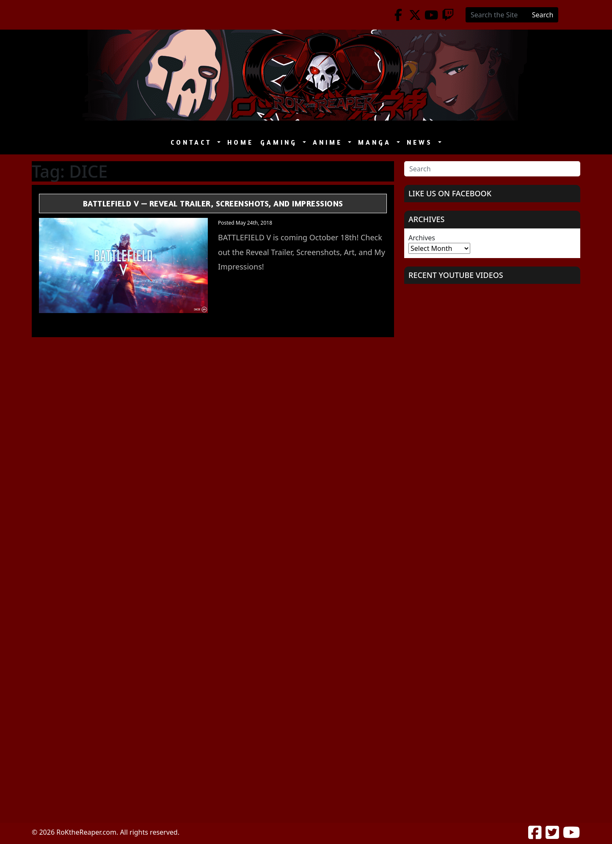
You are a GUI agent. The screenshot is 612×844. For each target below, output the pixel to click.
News (421, 142)
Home (240, 142)
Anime (329, 142)
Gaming (280, 142)
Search (543, 14)
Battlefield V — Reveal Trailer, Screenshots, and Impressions (213, 203)
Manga (376, 142)
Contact (193, 142)
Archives (421, 237)
